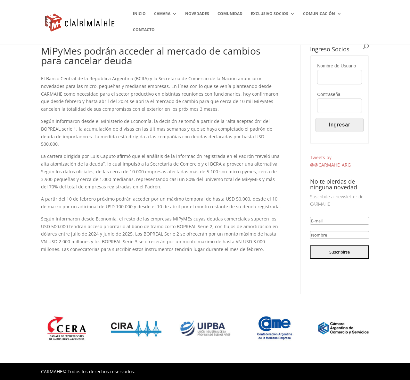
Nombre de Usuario (336, 65)
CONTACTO (144, 30)
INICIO (139, 14)
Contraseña (328, 94)
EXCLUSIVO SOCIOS (269, 14)
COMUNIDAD (229, 14)
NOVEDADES (197, 14)
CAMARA (162, 14)
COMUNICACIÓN (319, 14)
